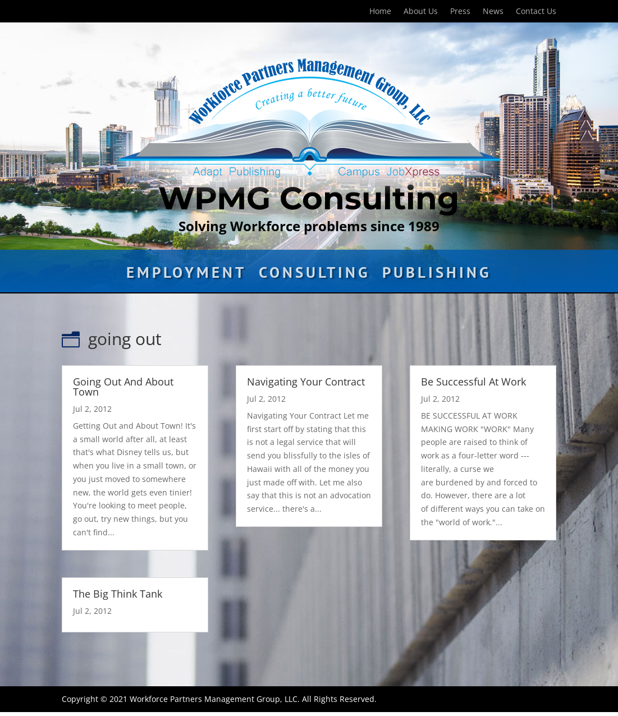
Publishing (436, 275)
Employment (186, 275)
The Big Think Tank (117, 593)
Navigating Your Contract (306, 381)
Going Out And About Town (123, 386)
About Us (421, 11)
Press (460, 11)
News (493, 11)
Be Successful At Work (473, 381)
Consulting (314, 275)
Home (380, 11)
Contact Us (536, 11)
